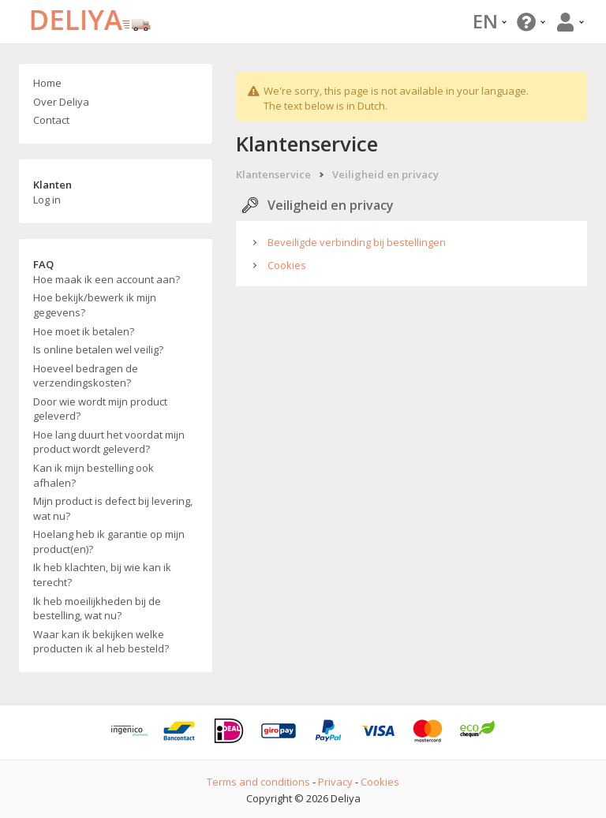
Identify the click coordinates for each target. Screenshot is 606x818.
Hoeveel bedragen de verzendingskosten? (85, 375)
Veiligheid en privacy (385, 174)
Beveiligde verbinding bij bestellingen (356, 242)
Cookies (286, 265)
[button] (529, 21)
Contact (51, 120)
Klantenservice (273, 174)
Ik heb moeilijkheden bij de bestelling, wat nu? (97, 608)
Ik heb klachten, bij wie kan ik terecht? (102, 574)
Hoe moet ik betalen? (83, 331)
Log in (47, 199)
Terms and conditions (258, 782)
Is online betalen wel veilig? (98, 349)
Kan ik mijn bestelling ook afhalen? (93, 475)
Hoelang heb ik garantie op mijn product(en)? (109, 541)
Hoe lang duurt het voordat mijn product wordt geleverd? (109, 442)
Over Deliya (61, 102)
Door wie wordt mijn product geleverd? (100, 409)
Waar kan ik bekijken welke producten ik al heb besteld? (101, 641)
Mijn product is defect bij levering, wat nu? (113, 508)
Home (47, 83)
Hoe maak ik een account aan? (106, 279)
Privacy (335, 782)
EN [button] (490, 21)
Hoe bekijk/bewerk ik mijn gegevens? (94, 304)
